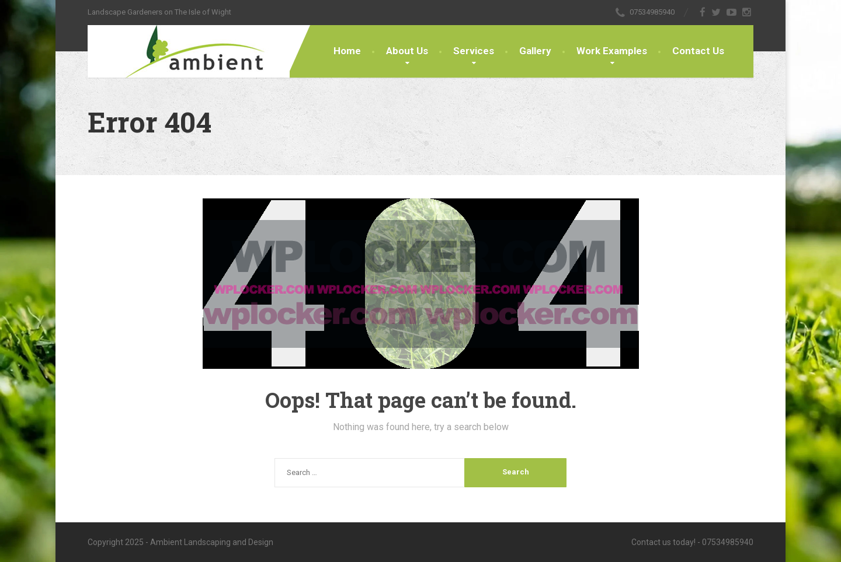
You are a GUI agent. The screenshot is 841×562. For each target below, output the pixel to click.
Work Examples (611, 51)
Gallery (535, 51)
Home (347, 51)
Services (473, 51)
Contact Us (698, 51)
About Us (407, 51)
